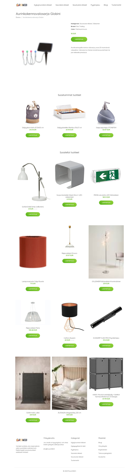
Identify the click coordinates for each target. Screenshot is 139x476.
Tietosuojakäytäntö (105, 455)
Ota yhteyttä (102, 448)
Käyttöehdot (102, 451)
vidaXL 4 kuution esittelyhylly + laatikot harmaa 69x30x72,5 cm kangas (106, 397)
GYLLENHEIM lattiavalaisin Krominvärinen (106, 283)
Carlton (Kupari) (69, 340)
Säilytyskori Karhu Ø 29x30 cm (33, 129)
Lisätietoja (79, 41)
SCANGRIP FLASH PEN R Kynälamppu (106, 340)
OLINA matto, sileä (32, 414)
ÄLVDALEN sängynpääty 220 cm (69, 414)
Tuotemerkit (116, 6)
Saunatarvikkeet (62, 6)
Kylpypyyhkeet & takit (78, 448)
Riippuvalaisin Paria (33, 330)
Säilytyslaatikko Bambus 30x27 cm (69, 129)
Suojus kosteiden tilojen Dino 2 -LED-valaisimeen (69, 198)
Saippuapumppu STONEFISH (106, 129)
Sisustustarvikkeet (80, 6)
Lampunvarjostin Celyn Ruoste (33, 283)
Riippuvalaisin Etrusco (69, 255)
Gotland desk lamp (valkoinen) (33, 208)
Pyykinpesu (95, 6)
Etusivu (18, 19)
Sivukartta (101, 458)
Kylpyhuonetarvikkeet (43, 6)
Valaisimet (96, 25)
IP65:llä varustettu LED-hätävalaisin (106, 197)
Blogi (106, 6)
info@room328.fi (49, 450)
